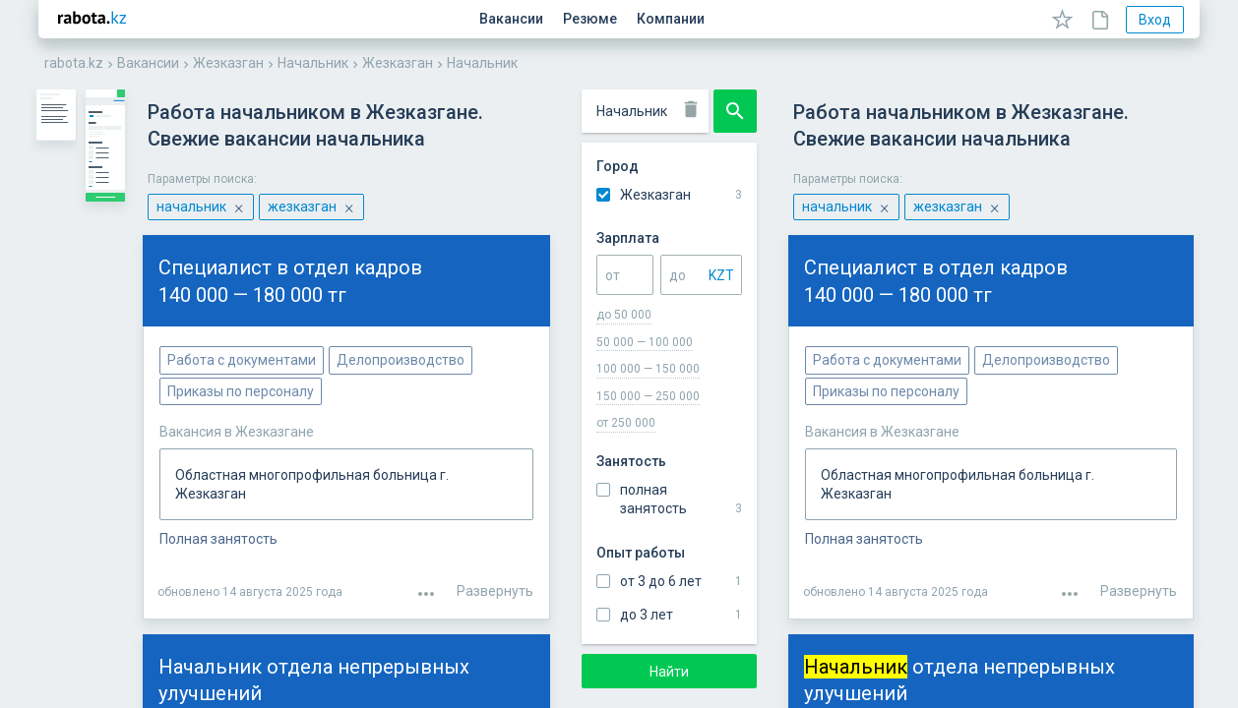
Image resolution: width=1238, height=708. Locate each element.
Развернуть (1138, 514)
